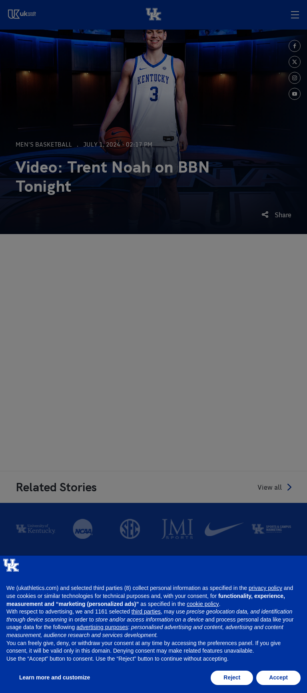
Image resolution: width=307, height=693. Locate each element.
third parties (146, 611)
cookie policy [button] (203, 604)
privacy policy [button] (265, 588)
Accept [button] (278, 677)
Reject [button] (231, 677)
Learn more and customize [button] (54, 677)
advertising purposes (102, 627)
